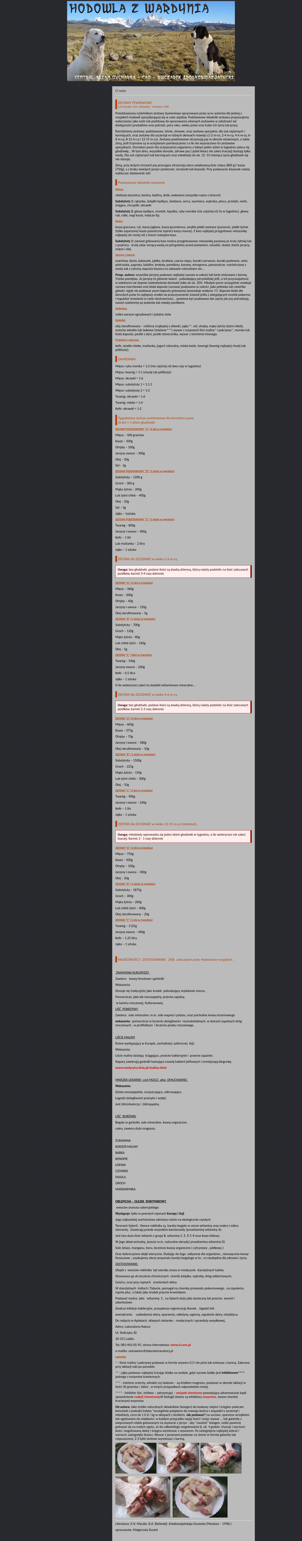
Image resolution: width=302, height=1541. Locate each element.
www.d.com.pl (181, 1345)
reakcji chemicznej (147, 1397)
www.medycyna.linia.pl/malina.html (141, 1068)
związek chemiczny (189, 1393)
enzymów (209, 1397)
